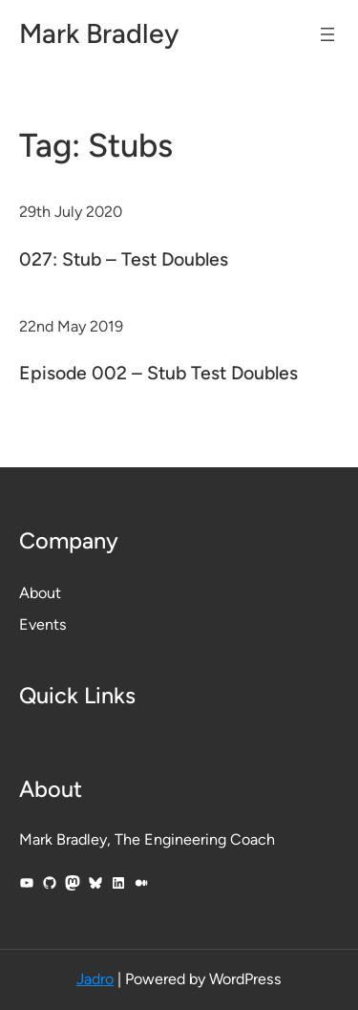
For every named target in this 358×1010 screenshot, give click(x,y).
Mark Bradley (99, 33)
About (40, 593)
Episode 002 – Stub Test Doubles (158, 372)
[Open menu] (327, 34)
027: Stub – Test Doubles (123, 258)
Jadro (95, 979)
